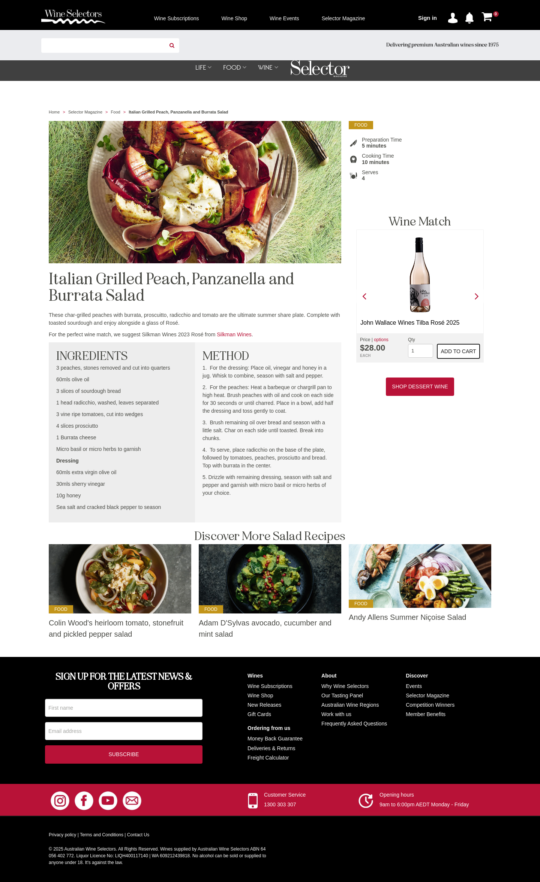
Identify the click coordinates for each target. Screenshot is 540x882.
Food (115, 112)
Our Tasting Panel (342, 696)
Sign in (427, 18)
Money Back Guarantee (275, 739)
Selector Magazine (85, 112)
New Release (263, 705)
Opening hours (397, 796)
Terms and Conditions (101, 836)
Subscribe (124, 755)
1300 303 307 (280, 806)
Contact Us (138, 836)
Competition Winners (430, 705)
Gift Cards (259, 715)
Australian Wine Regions (350, 705)
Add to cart (458, 352)
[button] (471, 16)
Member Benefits (426, 715)
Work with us (336, 715)
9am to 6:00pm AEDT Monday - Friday (424, 806)
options (381, 340)
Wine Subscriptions (270, 686)
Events (414, 686)
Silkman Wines (234, 335)
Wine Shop (260, 696)
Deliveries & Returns (272, 749)
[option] (420, 296)
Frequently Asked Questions (354, 724)
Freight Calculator (268, 758)
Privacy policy (62, 836)
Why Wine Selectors (345, 686)
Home (54, 112)
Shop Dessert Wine (420, 387)
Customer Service (285, 796)
